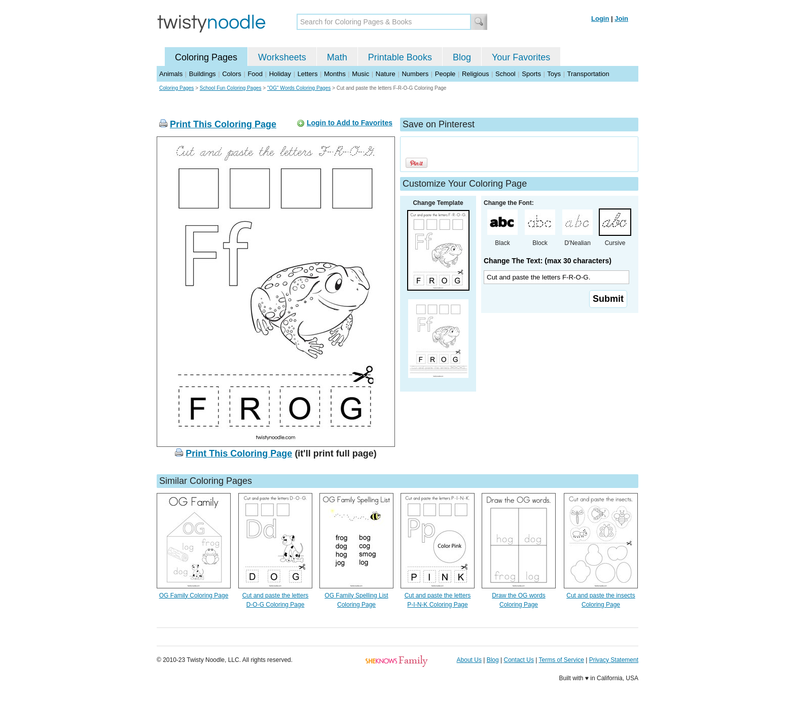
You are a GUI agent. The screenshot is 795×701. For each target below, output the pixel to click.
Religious (475, 74)
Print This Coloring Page (223, 124)
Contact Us (519, 659)
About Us (469, 659)
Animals (171, 74)
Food (255, 74)
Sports (531, 74)
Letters (308, 74)
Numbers (415, 74)
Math (337, 57)
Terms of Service (561, 659)
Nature (385, 74)
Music (360, 74)
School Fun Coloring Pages (231, 88)
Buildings (202, 74)
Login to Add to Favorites (349, 123)
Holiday (280, 74)
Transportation (588, 74)
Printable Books (400, 57)
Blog (462, 57)
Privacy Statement (613, 659)
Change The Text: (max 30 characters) (547, 261)
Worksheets (282, 57)
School (505, 74)
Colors (231, 74)
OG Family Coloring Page (194, 595)
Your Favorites (521, 57)
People (445, 74)
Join (621, 18)
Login (600, 18)
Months (335, 74)
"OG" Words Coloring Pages (299, 88)
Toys (554, 74)
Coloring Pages (206, 57)
